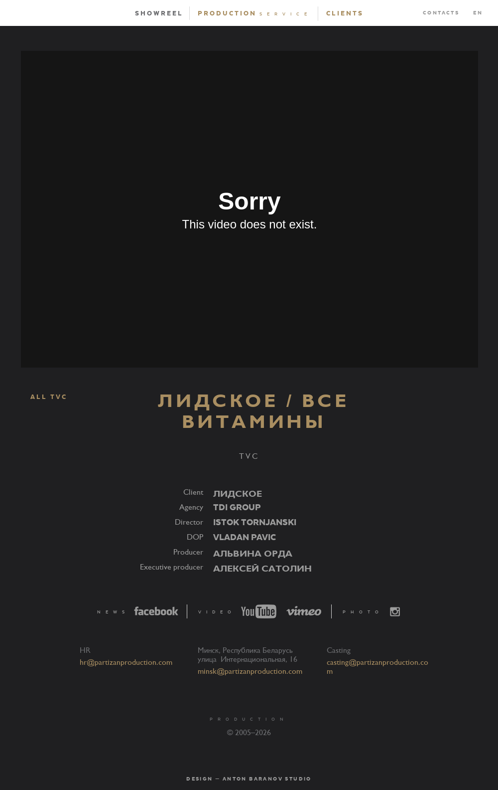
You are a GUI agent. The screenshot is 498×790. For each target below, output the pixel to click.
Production (255, 13)
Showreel (159, 13)
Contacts (441, 13)
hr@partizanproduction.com (126, 662)
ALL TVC (43, 397)
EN (478, 13)
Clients (345, 13)
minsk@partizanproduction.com (250, 671)
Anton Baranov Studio (267, 779)
